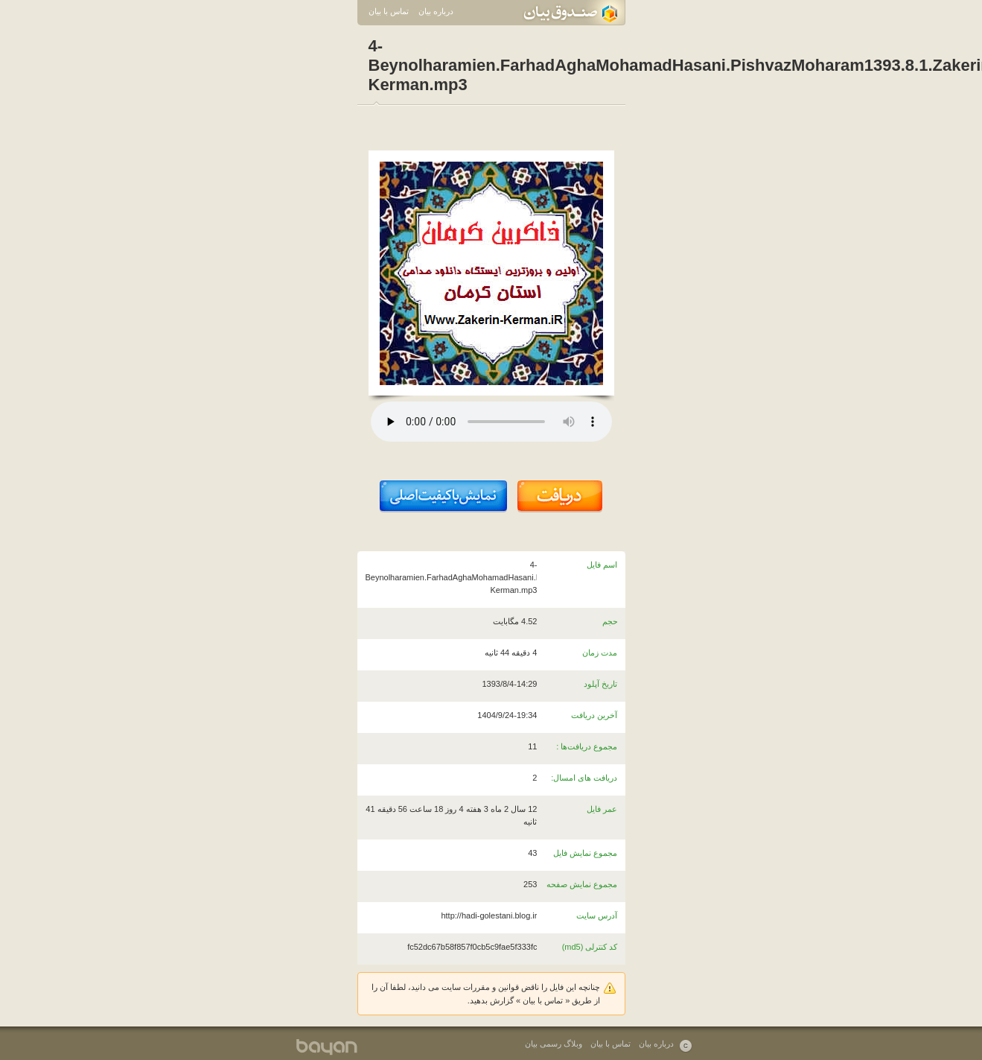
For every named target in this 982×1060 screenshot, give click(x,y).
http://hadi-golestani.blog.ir (489, 915)
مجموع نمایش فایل (585, 852)
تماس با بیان (389, 11)
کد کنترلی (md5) (590, 946)
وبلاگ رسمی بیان (553, 1043)
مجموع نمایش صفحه (581, 884)
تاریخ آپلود (600, 683)
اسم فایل (602, 564)
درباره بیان (435, 11)
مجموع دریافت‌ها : (586, 746)
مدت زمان (599, 652)
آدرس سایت (596, 915)
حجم (610, 621)
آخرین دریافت (594, 715)
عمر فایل (602, 808)
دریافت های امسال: (584, 777)
